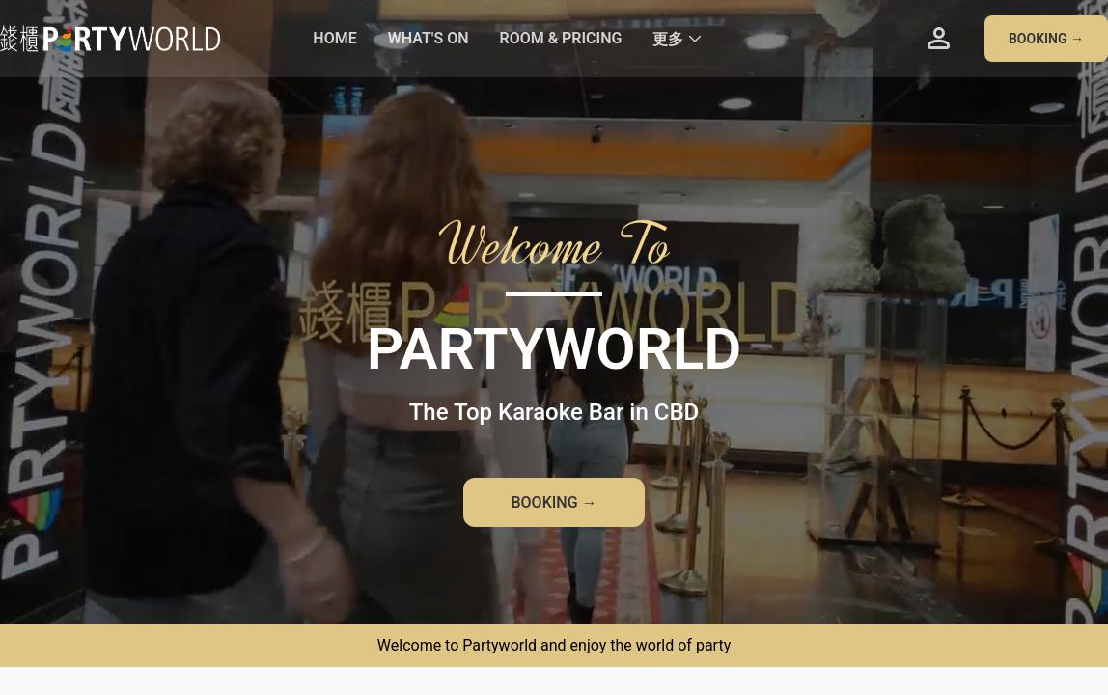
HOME (334, 38)
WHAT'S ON (428, 38)
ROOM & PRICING (560, 38)
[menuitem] (334, 39)
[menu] (595, 38)
